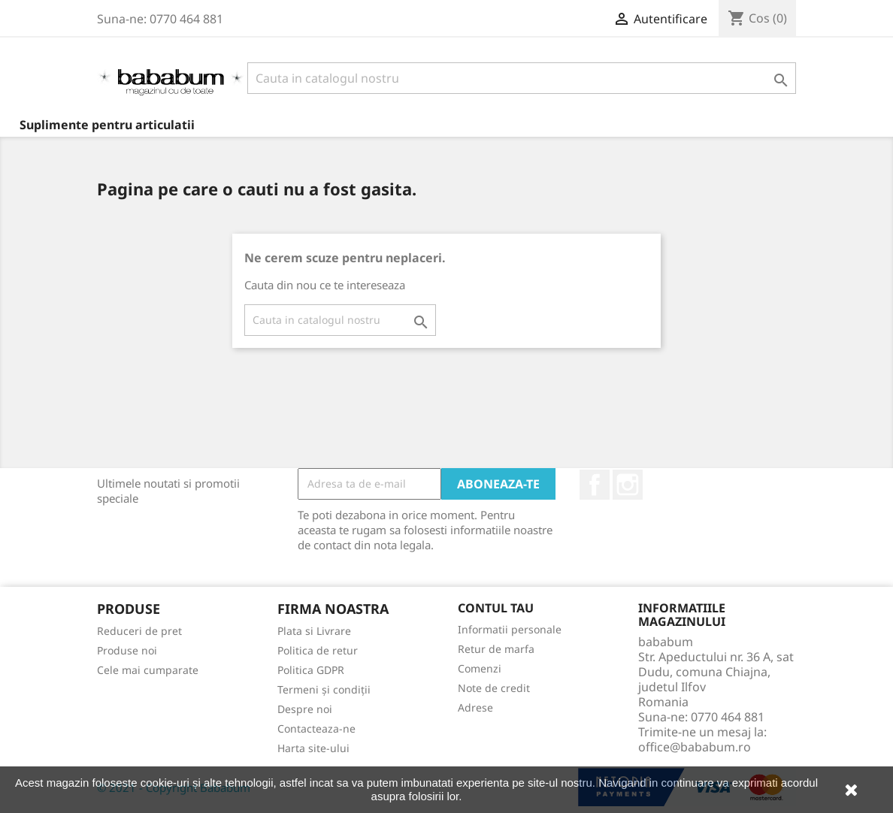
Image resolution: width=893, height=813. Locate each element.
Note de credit (494, 688)
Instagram (628, 485)
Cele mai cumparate (147, 670)
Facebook (595, 485)
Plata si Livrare (314, 631)
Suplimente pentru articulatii (107, 124)
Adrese (475, 707)
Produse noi (127, 650)
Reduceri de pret (139, 631)
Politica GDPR (310, 670)
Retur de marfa (496, 649)
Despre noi (304, 709)
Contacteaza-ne (316, 728)
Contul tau (496, 608)
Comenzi (479, 668)
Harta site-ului (313, 748)
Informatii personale (510, 629)
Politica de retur (317, 650)
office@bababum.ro (694, 747)
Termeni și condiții (324, 689)
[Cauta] (521, 78)
